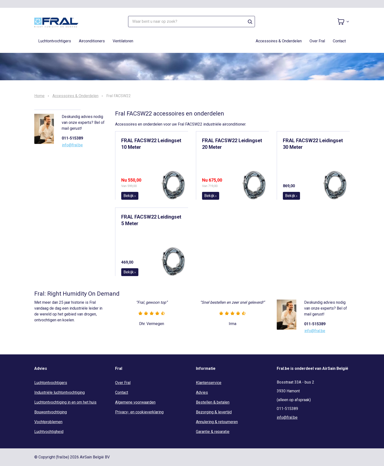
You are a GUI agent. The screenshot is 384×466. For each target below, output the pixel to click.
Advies (202, 392)
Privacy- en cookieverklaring (139, 412)
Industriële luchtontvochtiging (59, 392)
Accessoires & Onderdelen (279, 41)
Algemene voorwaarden (135, 402)
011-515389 (72, 138)
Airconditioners (92, 41)
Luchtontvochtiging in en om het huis (65, 402)
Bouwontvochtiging (50, 412)
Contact (339, 41)
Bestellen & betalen (212, 402)
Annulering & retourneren (217, 421)
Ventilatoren (123, 41)
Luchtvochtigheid (48, 431)
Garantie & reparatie (212, 431)
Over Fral (317, 41)
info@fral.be (72, 145)
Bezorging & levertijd (214, 412)
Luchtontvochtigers (54, 41)
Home (39, 96)
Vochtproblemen (48, 421)
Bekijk (129, 195)
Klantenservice (208, 382)
